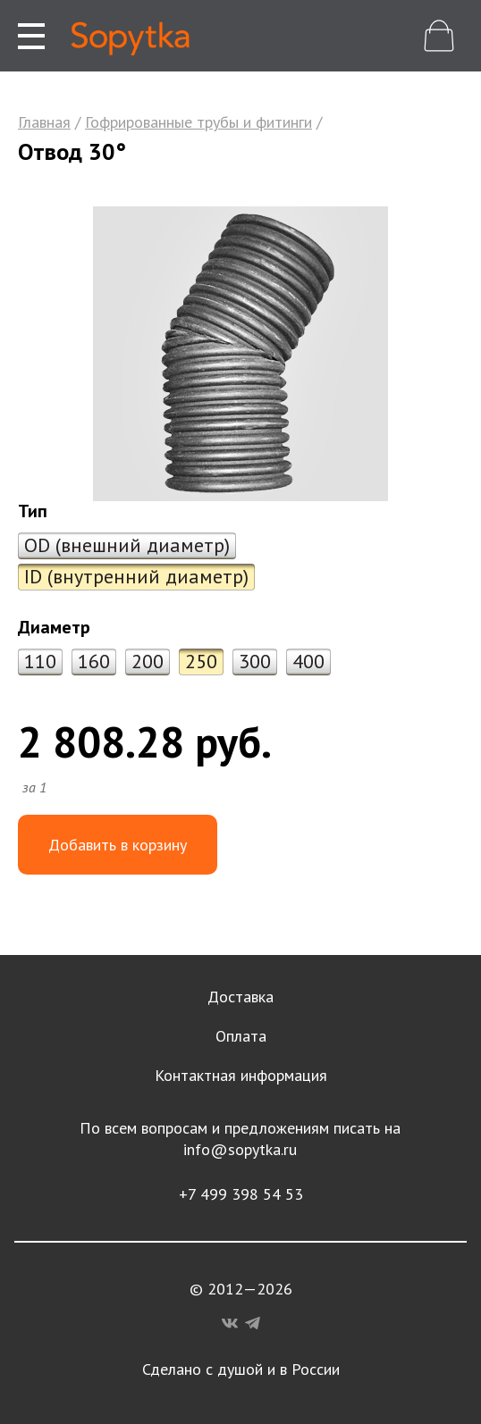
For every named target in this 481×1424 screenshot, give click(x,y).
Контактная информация (241, 1075)
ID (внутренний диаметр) (136, 576)
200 (147, 661)
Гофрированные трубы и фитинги (198, 122)
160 (94, 661)
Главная (44, 122)
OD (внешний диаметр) (127, 544)
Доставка (240, 996)
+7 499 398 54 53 (241, 1194)
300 (255, 661)
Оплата (240, 1036)
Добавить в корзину (117, 844)
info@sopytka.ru (240, 1149)
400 (308, 661)
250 (201, 661)
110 (40, 661)
